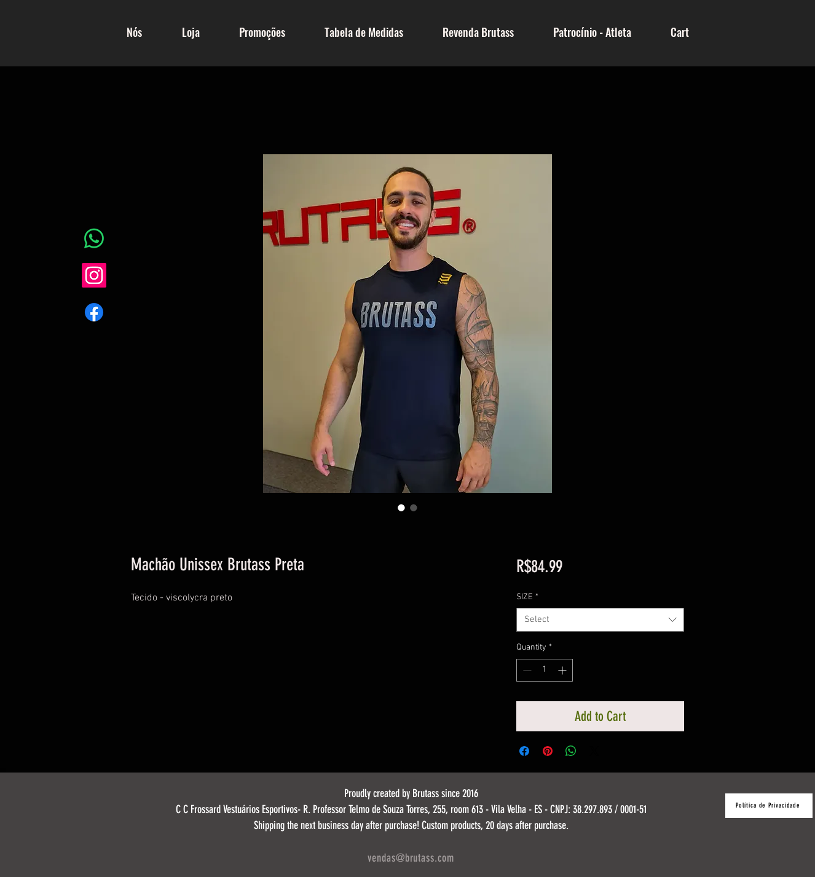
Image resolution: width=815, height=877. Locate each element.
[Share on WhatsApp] (571, 751)
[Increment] (563, 670)
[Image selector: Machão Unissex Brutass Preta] (401, 507)
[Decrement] (525, 670)
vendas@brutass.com (411, 858)
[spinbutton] (544, 670)
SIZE (527, 597)
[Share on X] (594, 751)
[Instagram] (94, 275)
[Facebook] (94, 312)
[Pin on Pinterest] (547, 751)
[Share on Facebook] (524, 751)
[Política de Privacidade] (769, 805)
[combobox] (600, 620)
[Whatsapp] (94, 238)
